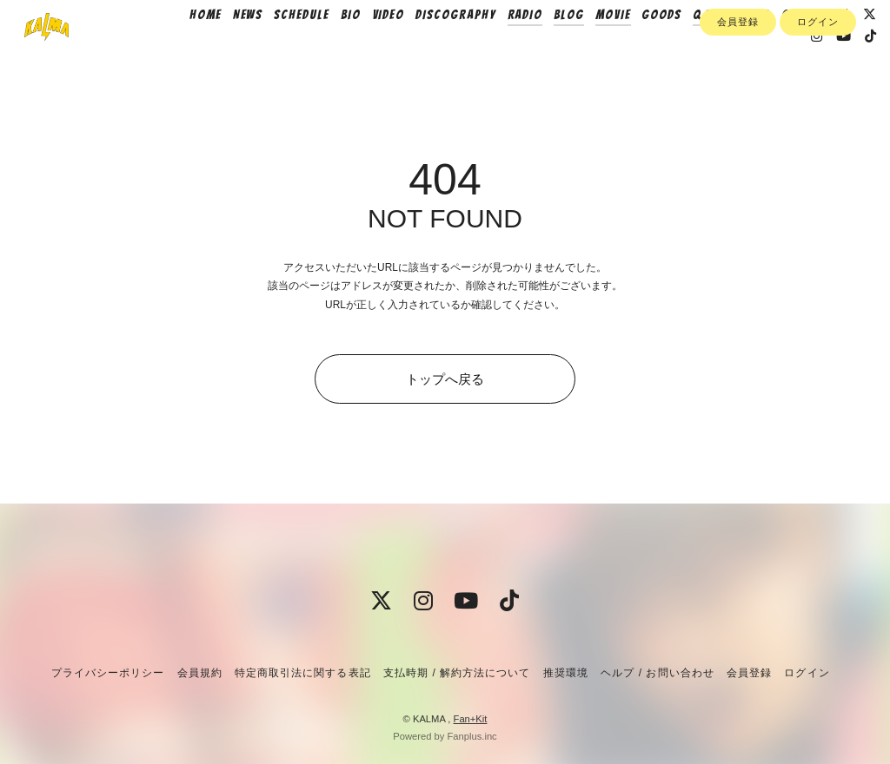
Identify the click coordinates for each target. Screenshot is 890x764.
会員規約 (199, 673)
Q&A (729, 49)
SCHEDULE (324, 49)
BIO (373, 49)
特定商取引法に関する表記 (302, 673)
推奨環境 (565, 673)
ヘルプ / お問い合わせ (657, 673)
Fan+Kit (471, 719)
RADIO (548, 49)
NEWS (271, 49)
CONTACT (830, 49)
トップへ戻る (445, 379)
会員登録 (738, 101)
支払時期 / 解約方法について (457, 673)
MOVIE (636, 49)
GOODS (685, 49)
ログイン (818, 101)
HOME (228, 49)
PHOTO (773, 49)
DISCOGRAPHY (478, 49)
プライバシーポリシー (107, 673)
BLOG (591, 49)
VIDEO (411, 49)
